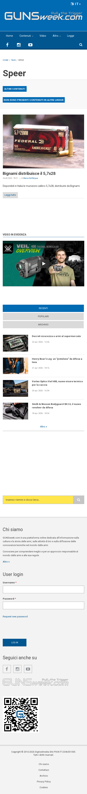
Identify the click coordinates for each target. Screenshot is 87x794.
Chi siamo (44, 764)
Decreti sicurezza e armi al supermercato (56, 336)
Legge (70, 35)
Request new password (15, 616)
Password (9, 598)
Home (9, 35)
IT (76, 4)
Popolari (43, 316)
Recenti (43, 308)
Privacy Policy (44, 782)
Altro (55, 35)
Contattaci (43, 770)
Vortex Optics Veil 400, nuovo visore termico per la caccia (57, 383)
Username (9, 582)
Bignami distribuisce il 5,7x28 (29, 173)
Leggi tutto (10, 195)
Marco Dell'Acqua (30, 178)
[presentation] (30, 627)
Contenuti (25, 35)
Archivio (43, 324)
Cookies (44, 787)
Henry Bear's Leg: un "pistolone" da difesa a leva (57, 361)
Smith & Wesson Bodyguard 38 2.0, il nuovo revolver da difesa (56, 406)
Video (43, 35)
